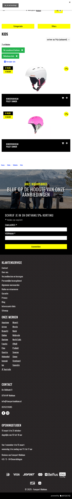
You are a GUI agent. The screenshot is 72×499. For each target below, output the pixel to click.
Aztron (4, 326)
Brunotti (5, 330)
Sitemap (5, 310)
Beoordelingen (16, 459)
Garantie (5, 293)
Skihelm (15, 165)
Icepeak (5, 360)
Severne (16, 352)
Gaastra (5, 352)
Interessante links (9, 306)
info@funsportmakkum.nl (11, 401)
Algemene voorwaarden (10, 284)
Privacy (4, 297)
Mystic (15, 326)
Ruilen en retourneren (10, 289)
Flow (3, 347)
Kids (21, 165)
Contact (5, 267)
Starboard (16, 360)
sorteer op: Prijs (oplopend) (58, 39)
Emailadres (11, 225)
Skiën (8, 165)
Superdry (16, 365)
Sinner (15, 356)
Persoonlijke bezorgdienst (12, 280)
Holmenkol (6, 356)
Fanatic (4, 343)
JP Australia (6, 369)
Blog (3, 301)
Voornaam (10, 234)
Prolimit (16, 347)
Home (2, 165)
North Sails (17, 339)
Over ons (5, 272)
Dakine (4, 335)
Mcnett (15, 322)
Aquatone (5, 322)
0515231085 (7, 406)
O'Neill (15, 343)
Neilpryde (16, 335)
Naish (15, 330)
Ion (3, 365)
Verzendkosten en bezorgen (12, 276)
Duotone (5, 339)
